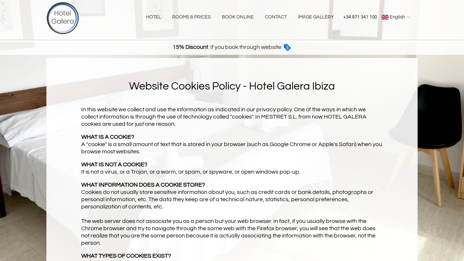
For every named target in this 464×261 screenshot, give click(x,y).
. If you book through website (232, 47)
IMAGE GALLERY (316, 17)
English (396, 17)
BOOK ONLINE (238, 17)
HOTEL (153, 17)
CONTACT (276, 17)
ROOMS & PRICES (191, 17)
